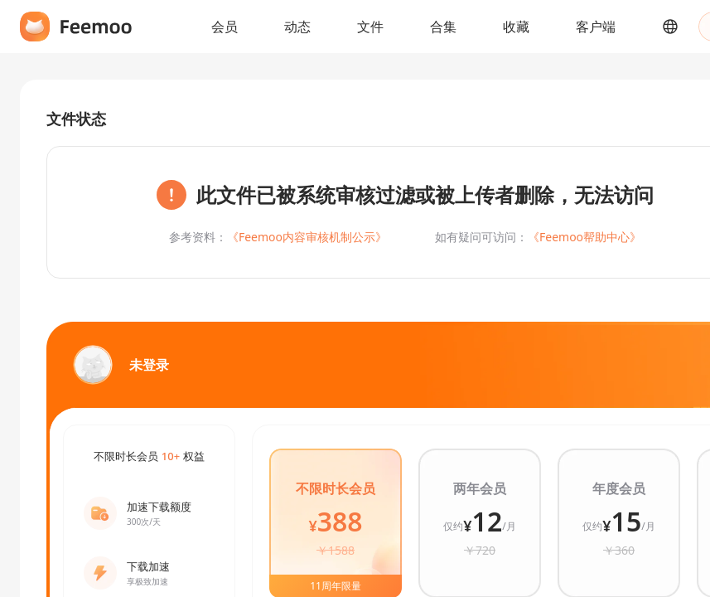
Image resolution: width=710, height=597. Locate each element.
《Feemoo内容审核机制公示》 (307, 237)
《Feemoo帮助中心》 (584, 237)
